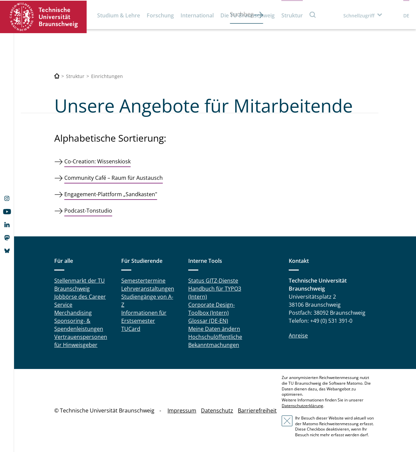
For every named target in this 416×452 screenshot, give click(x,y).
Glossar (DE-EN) (208, 320)
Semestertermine (143, 280)
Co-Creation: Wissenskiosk (97, 161)
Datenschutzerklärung (302, 405)
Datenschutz (217, 410)
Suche (312, 14)
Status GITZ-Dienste (213, 280)
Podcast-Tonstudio (88, 210)
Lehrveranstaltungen (147, 288)
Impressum (181, 410)
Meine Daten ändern (214, 328)
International (197, 15)
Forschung (160, 15)
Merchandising (73, 312)
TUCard (130, 328)
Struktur (292, 15)
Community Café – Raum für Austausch (113, 177)
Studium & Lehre (118, 15)
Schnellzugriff (358, 15)
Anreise (298, 335)
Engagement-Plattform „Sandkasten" (110, 194)
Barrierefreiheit (257, 410)
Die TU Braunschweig (247, 15)
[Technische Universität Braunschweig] (57, 76)
